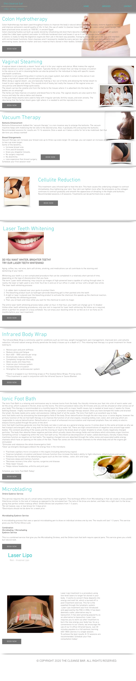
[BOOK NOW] (11, 49)
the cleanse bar (13, 3)
